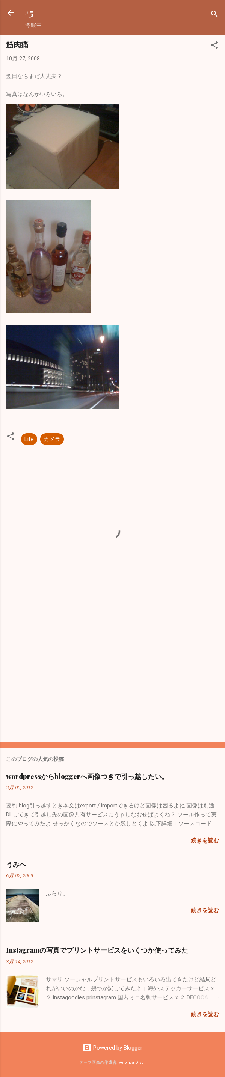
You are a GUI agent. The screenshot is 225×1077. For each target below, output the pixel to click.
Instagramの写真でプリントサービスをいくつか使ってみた (97, 950)
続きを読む (205, 840)
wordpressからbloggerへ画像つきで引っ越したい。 (87, 776)
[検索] (214, 15)
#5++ (33, 12)
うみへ (16, 864)
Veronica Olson (132, 1062)
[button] (214, 46)
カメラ (52, 439)
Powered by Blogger (112, 1047)
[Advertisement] (112, 677)
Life (29, 439)
